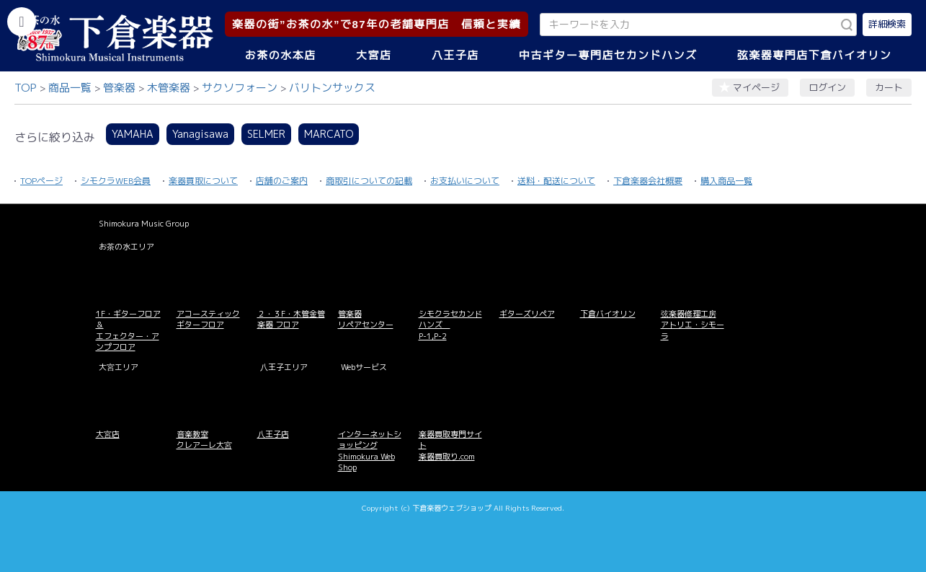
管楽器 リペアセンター (365, 319)
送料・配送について (556, 181)
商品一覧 (70, 87)
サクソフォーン (239, 87)
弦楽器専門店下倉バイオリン (814, 55)
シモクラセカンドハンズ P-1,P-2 (450, 325)
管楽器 (119, 87)
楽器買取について (203, 181)
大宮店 (374, 55)
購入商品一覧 (726, 181)
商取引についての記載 (369, 181)
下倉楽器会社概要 (647, 181)
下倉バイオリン (608, 314)
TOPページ (41, 181)
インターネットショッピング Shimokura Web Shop (369, 450)
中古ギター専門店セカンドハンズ (608, 55)
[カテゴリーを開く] (21, 21)
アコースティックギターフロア (208, 319)
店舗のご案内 (282, 181)
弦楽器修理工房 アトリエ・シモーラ (692, 325)
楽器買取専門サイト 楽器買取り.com (450, 445)
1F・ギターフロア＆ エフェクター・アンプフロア (128, 330)
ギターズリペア (527, 314)
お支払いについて (464, 181)
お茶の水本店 (280, 55)
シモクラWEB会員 (116, 181)
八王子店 (455, 55)
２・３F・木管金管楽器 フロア (291, 319)
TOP (25, 87)
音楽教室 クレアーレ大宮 (204, 439)
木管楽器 (168, 87)
